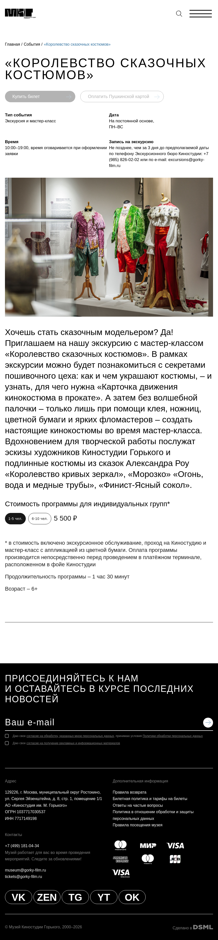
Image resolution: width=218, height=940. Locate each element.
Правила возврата (129, 792)
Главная (12, 44)
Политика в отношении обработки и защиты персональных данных (153, 815)
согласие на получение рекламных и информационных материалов (73, 743)
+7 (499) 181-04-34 (22, 846)
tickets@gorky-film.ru (23, 876)
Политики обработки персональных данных (173, 736)
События (32, 44)
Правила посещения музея (138, 825)
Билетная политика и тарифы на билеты (150, 799)
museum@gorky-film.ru (25, 870)
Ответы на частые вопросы (138, 805)
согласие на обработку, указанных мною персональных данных (70, 736)
